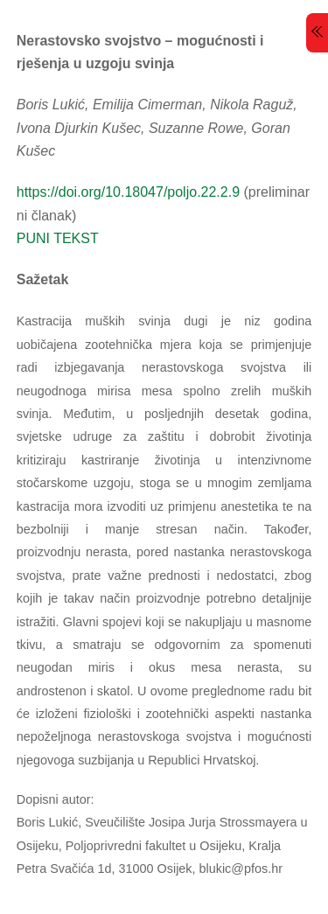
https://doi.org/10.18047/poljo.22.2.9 (128, 192)
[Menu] (317, 32)
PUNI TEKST (58, 238)
